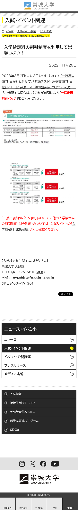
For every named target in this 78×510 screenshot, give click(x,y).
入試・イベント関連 (26, 31)
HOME (9, 31)
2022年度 (46, 31)
